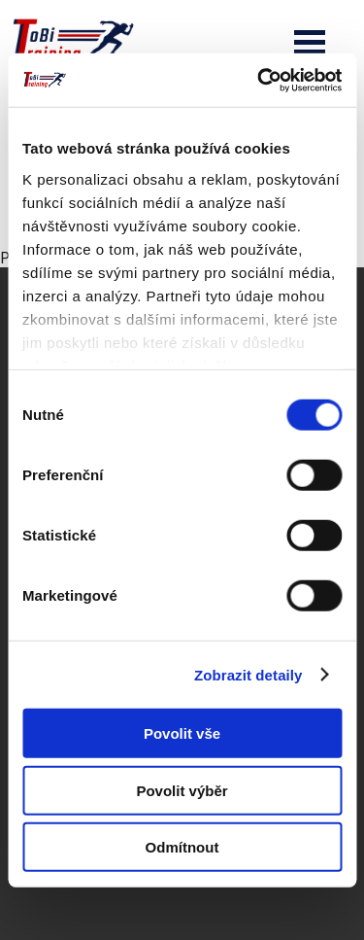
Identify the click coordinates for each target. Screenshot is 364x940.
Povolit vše (182, 733)
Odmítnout (182, 847)
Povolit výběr (181, 790)
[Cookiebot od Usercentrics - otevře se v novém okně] (259, 79)
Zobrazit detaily (248, 674)
